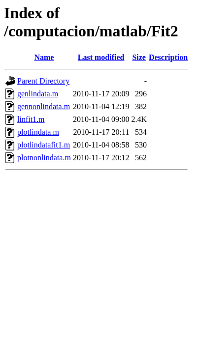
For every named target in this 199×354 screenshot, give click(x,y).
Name (44, 57)
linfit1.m (31, 119)
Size (139, 57)
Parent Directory (43, 81)
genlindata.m (37, 93)
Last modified (101, 57)
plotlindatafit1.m (43, 145)
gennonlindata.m (43, 106)
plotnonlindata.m (44, 157)
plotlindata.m (38, 132)
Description (168, 57)
